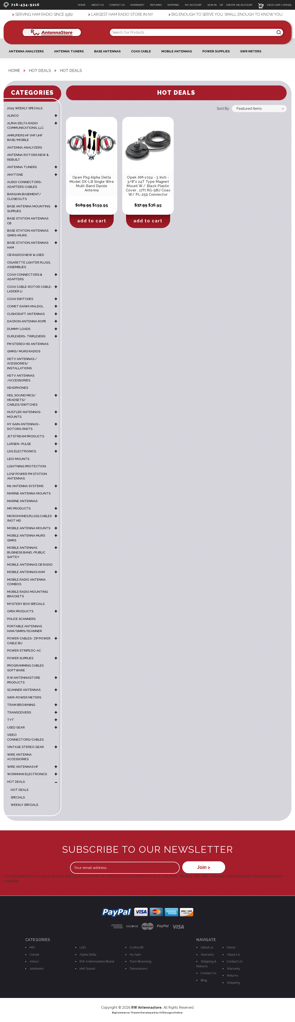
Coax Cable (141, 51)
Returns (156, 4)
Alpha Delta (88, 954)
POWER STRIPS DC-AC (24, 650)
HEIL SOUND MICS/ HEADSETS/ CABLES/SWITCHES (22, 400)
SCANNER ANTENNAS (24, 690)
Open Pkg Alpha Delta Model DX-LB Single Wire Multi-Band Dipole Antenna (91, 183)
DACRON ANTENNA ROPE (26, 321)
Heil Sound (87, 968)
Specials (18, 797)
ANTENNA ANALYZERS (26, 51)
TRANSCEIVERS (19, 712)
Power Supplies (216, 51)
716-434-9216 (22, 4)
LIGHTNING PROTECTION (26, 466)
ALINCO (13, 115)
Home (82, 4)
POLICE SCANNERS (21, 619)
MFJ (32, 947)
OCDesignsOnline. (171, 1012)
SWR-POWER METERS (24, 697)
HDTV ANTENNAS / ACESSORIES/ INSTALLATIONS (22, 363)
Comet (34, 954)
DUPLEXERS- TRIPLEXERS (26, 336)
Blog (204, 980)
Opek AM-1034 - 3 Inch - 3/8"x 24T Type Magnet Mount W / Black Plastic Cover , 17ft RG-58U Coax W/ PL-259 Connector (148, 186)
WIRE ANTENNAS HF (22, 766)
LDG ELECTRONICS (21, 451)
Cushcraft (136, 947)
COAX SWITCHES (20, 299)
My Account (193, 4)
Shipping (173, 4)
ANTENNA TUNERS (22, 167)
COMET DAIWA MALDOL (25, 306)
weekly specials (24, 805)
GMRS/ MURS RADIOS (23, 351)
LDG (83, 947)
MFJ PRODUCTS (19, 508)
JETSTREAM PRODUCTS (25, 436)
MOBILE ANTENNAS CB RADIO (30, 564)
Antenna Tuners (69, 51)
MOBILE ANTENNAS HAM (26, 572)
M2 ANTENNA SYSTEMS (25, 486)
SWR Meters (250, 51)
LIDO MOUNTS (18, 459)
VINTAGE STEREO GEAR (25, 747)
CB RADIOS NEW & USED (25, 255)
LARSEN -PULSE (19, 444)
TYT (10, 720)
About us (207, 947)
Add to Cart (91, 220)
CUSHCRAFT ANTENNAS (26, 314)
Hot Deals (19, 790)
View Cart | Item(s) (274, 4)
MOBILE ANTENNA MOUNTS (28, 528)
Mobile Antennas (176, 51)
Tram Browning (140, 961)
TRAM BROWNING (21, 705)
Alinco (34, 961)
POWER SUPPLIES (20, 658)
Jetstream (37, 968)
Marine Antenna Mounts (29, 493)
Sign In (212, 4)
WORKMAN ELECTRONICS (27, 774)
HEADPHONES (17, 387)
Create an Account (239, 4)
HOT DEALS (16, 781)
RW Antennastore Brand (97, 961)
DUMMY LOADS (18, 329)
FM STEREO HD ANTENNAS (27, 344)
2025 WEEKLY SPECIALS (24, 108)
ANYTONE (15, 174)
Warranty (137, 4)
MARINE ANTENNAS (22, 501)
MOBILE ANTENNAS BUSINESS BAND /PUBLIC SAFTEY (26, 552)
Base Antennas (107, 51)
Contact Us (117, 4)
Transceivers (138, 968)
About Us (97, 4)
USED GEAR (16, 727)
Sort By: (223, 108)
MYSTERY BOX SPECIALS (26, 604)
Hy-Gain (135, 954)
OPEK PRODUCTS (20, 611)
